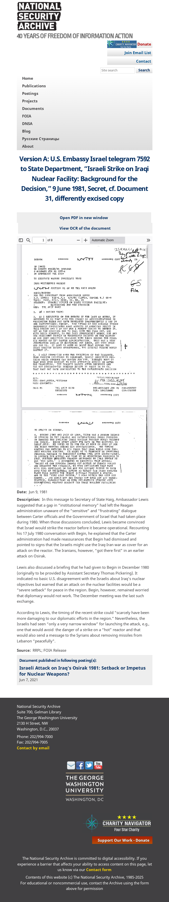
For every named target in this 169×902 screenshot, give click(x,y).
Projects (29, 100)
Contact (143, 61)
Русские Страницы (40, 138)
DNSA (27, 123)
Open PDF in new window (84, 217)
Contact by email (33, 747)
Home (27, 78)
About (28, 146)
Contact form (98, 869)
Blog (26, 131)
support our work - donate (123, 840)
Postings (30, 93)
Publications (34, 85)
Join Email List (138, 52)
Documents (33, 108)
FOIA (26, 115)
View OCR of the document (85, 228)
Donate (144, 44)
